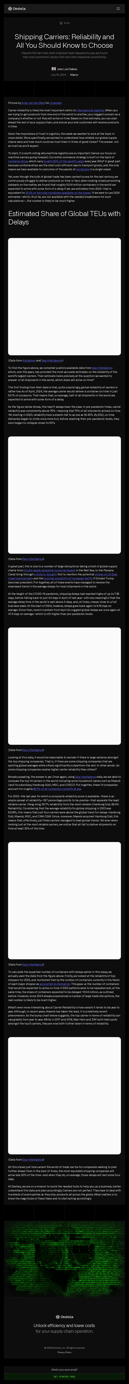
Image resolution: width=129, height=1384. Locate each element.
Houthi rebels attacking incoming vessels (49, 570)
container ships (18, 161)
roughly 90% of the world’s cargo (64, 161)
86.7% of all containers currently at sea (57, 789)
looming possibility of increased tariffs (68, 578)
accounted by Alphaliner (54, 984)
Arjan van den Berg (33, 103)
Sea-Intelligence (52, 360)
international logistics (90, 110)
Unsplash (55, 103)
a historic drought (45, 574)
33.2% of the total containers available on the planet (58, 193)
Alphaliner (28, 360)
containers (83, 169)
